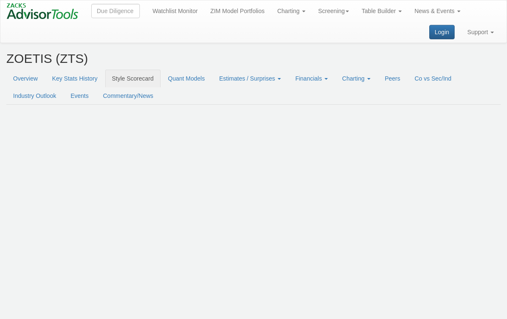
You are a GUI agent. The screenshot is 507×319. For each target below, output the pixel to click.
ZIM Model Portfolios (237, 11)
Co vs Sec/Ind (432, 78)
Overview (25, 78)
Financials (311, 78)
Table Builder (382, 11)
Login (442, 32)
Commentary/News (128, 95)
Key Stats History (74, 78)
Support (480, 32)
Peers (393, 78)
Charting (291, 11)
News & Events (437, 11)
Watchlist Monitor (175, 11)
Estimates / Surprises (250, 78)
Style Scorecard (133, 78)
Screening (333, 11)
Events (80, 95)
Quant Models (186, 78)
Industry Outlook (34, 95)
